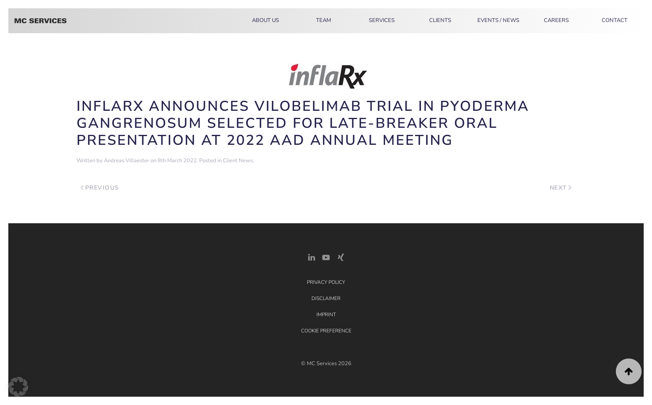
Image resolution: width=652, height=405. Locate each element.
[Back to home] (41, 20)
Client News (238, 160)
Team (323, 20)
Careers (556, 20)
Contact (614, 20)
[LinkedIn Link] (311, 257)
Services (382, 20)
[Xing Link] (340, 257)
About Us (265, 20)
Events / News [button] (498, 20)
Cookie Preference (326, 330)
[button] (629, 371)
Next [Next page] (561, 188)
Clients (440, 20)
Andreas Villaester (126, 160)
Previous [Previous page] (100, 188)
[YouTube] (326, 257)
